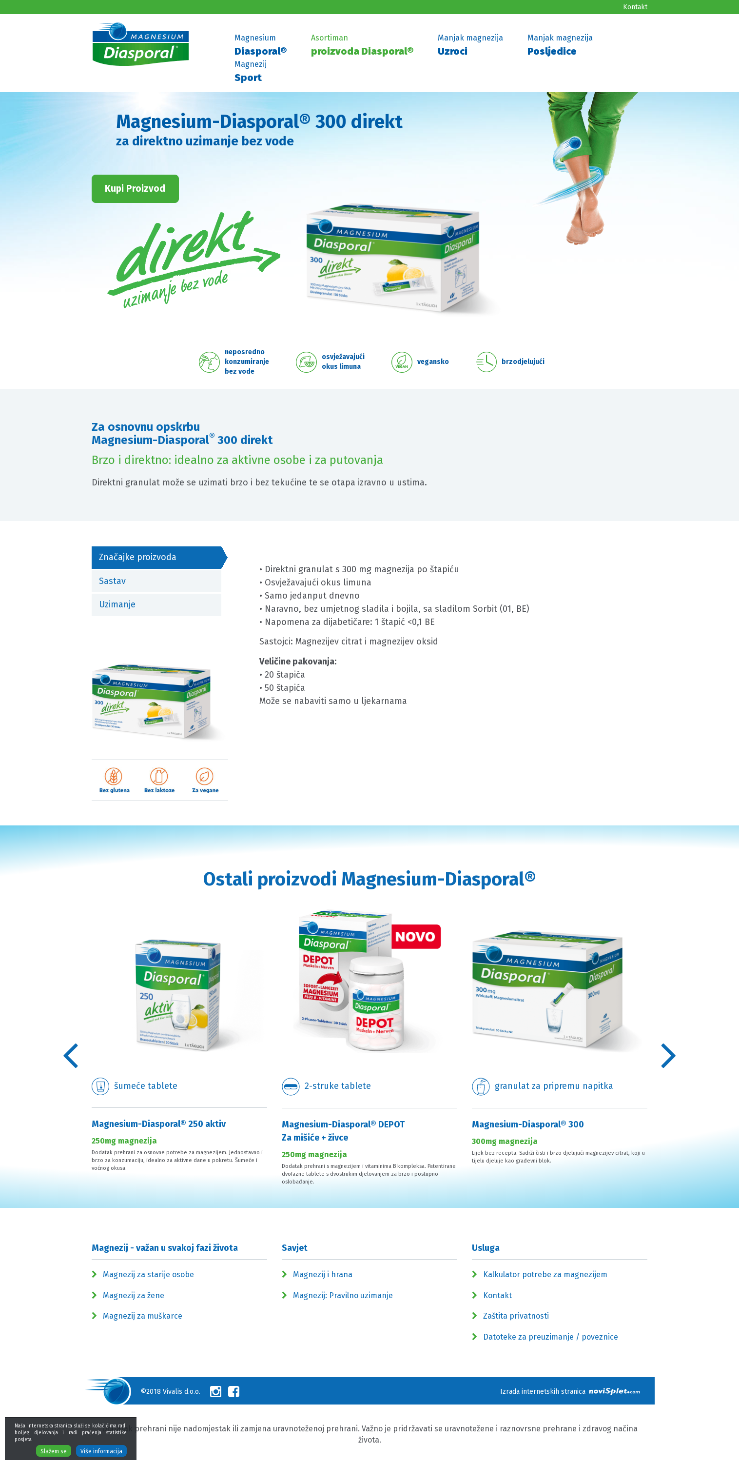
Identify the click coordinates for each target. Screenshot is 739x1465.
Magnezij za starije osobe (148, 1274)
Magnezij (250, 72)
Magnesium (260, 46)
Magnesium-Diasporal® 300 (528, 1124)
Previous (70, 1055)
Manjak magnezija (470, 46)
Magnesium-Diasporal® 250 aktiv (159, 1124)
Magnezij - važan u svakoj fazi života (165, 1248)
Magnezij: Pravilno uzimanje (343, 1295)
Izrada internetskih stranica (570, 1391)
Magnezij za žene (133, 1295)
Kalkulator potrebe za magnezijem (545, 1274)
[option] (179, 1048)
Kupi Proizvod (135, 188)
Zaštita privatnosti (516, 1316)
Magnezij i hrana (322, 1274)
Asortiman (362, 46)
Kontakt (635, 7)
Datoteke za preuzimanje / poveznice (550, 1337)
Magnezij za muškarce (142, 1316)
